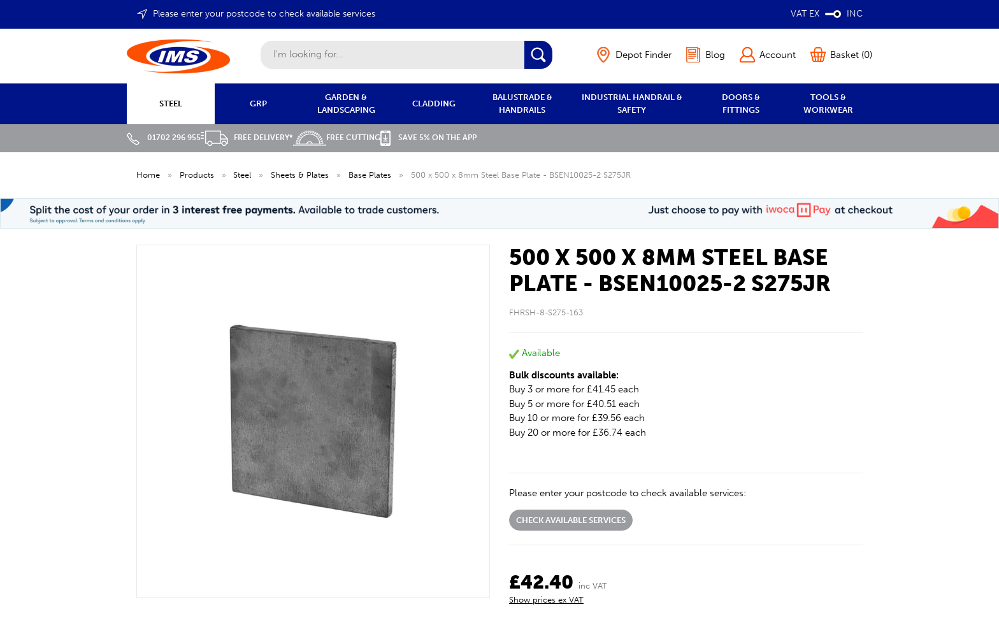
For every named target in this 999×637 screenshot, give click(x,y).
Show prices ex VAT (546, 600)
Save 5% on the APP (428, 137)
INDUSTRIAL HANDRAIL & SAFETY (632, 103)
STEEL (170, 103)
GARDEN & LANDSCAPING (346, 103)
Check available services (571, 520)
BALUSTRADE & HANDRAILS (522, 103)
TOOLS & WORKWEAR (828, 103)
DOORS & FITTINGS (741, 103)
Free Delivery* (247, 137)
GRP (258, 103)
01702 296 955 (164, 137)
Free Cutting (336, 137)
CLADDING (434, 103)
